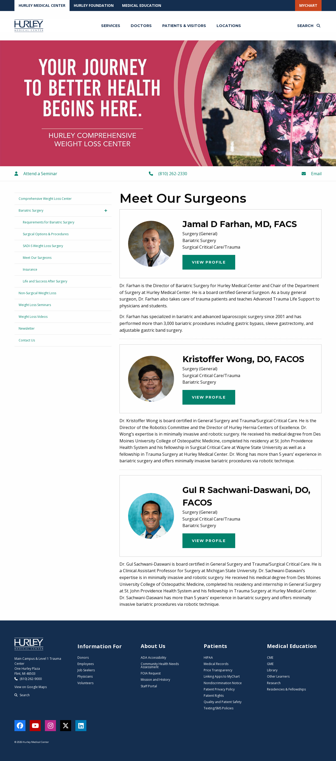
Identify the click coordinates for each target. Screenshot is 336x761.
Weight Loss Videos (33, 316)
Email (312, 173)
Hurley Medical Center (42, 5)
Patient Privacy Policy (219, 689)
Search (22, 695)
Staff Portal (149, 686)
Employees (85, 664)
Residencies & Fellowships (286, 689)
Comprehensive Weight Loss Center (45, 198)
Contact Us (27, 340)
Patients (215, 646)
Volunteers (85, 683)
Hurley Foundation (94, 5)
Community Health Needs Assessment (160, 665)
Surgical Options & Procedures (46, 234)
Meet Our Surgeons (37, 257)
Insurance (30, 269)
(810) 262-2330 (168, 173)
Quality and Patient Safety (223, 702)
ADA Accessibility (153, 657)
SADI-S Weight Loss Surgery (43, 246)
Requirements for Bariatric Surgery (48, 222)
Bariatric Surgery (31, 210)
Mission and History (155, 679)
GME (270, 664)
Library (272, 670)
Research (274, 683)
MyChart (308, 5)
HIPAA (208, 657)
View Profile (209, 262)
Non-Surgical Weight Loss (37, 293)
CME (270, 657)
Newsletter (27, 328)
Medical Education (141, 5)
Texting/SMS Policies (218, 708)
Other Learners (278, 676)
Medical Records (216, 664)
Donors (83, 657)
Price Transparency (218, 670)
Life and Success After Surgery (45, 281)
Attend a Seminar (35, 173)
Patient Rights (214, 695)
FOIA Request (151, 673)
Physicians (85, 676)
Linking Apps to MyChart (222, 676)
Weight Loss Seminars (35, 305)
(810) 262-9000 (28, 679)
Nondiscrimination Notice (223, 683)
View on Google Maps (30, 687)
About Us (153, 646)
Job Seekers (86, 670)
